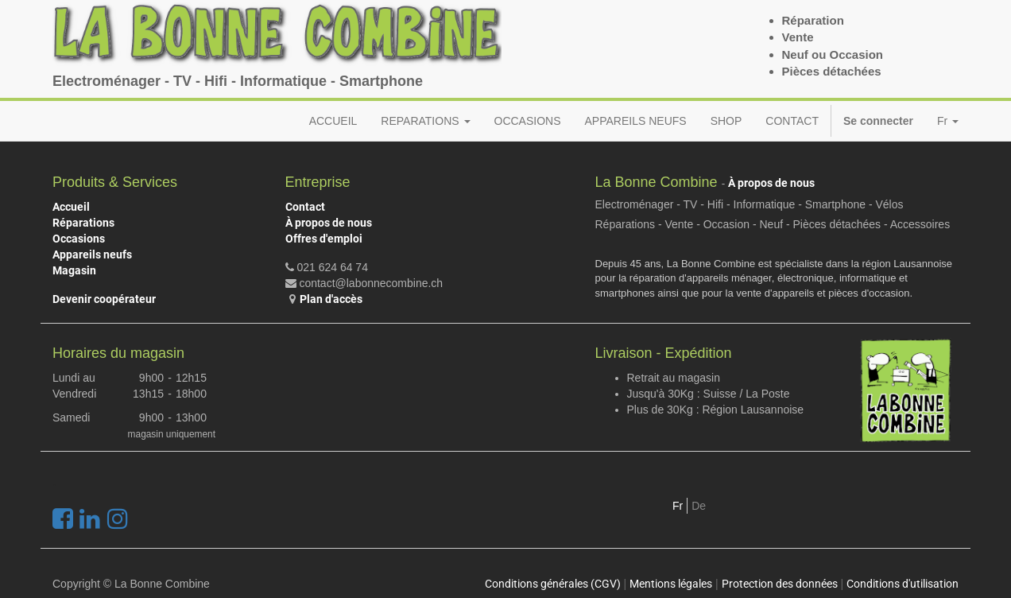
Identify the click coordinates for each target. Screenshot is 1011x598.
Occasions (78, 238)
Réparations (83, 222)
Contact (305, 206)
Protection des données (780, 583)
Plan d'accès (331, 299)
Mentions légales (670, 583)
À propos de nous (328, 222)
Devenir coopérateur (104, 299)
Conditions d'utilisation (902, 583)
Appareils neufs (92, 254)
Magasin (74, 270)
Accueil (71, 206)
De (698, 505)
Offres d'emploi (323, 238)
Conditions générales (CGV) (553, 583)
